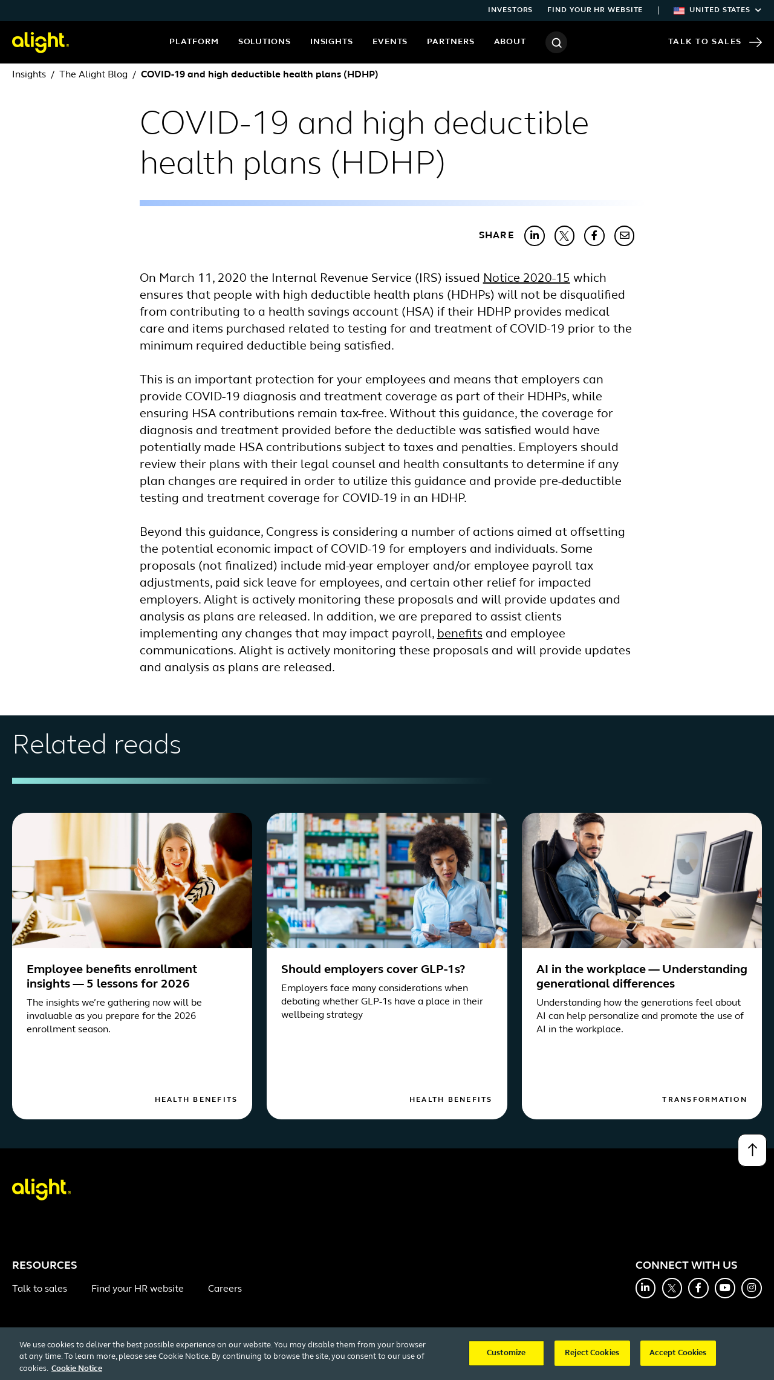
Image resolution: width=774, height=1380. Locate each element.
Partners (450, 42)
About (510, 42)
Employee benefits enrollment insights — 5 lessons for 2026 (112, 977)
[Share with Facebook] (594, 236)
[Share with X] (564, 236)
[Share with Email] (624, 236)
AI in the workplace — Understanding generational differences (641, 977)
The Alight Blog (93, 75)
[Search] (556, 42)
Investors (510, 10)
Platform (193, 42)
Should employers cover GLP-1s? (373, 970)
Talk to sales (39, 1289)
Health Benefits (196, 1100)
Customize (506, 1359)
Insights (331, 42)
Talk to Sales (715, 42)
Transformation (704, 1100)
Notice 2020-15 (526, 279)
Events (390, 42)
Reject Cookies (592, 1359)
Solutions (264, 42)
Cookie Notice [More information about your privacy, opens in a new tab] (76, 1375)
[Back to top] (752, 1150)
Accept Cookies (678, 1359)
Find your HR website (595, 10)
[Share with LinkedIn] (534, 236)
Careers (225, 1289)
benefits (460, 634)
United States (718, 10)
